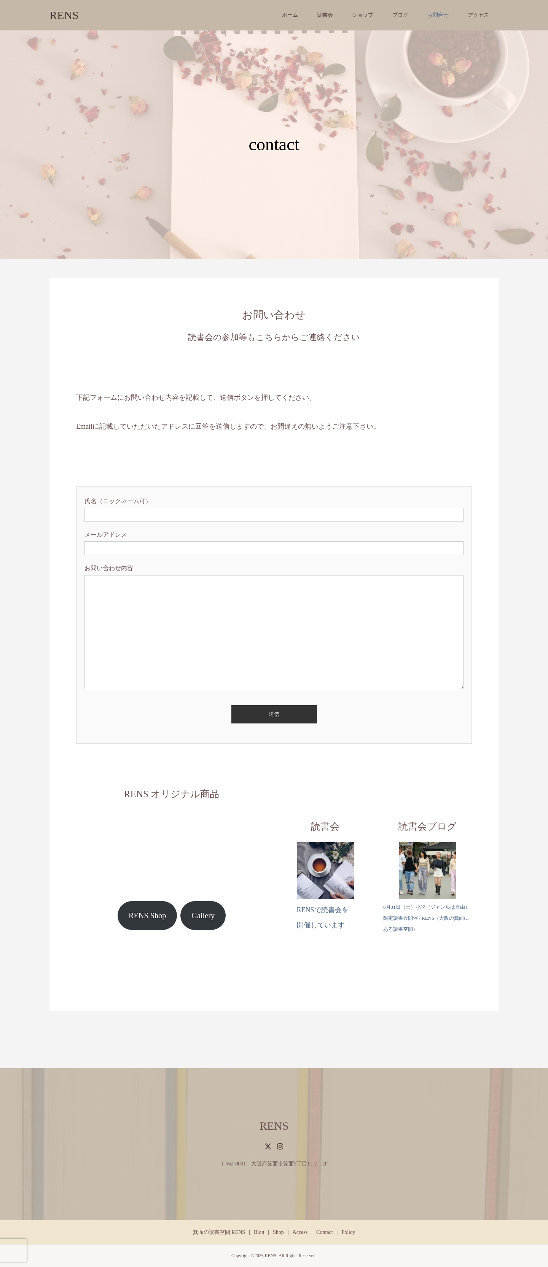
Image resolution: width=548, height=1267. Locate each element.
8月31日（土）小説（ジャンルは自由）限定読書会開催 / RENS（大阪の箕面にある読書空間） (426, 918)
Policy (348, 1232)
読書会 (325, 15)
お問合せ (438, 15)
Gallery (203, 915)
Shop (278, 1232)
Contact (324, 1232)
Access (300, 1232)
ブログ (400, 15)
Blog (259, 1232)
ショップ (362, 15)
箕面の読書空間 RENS (219, 1232)
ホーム (290, 15)
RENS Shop (147, 915)
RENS (64, 15)
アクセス (478, 15)
